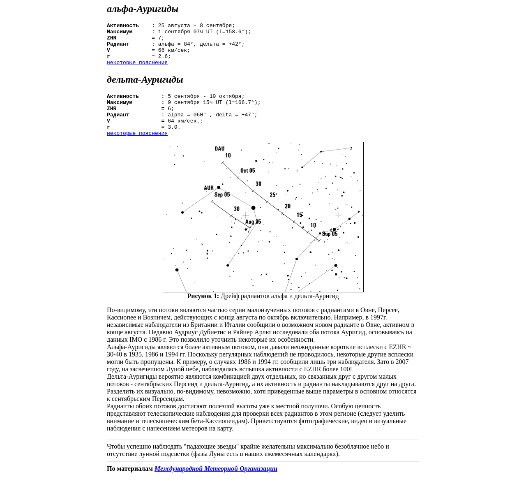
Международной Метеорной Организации (216, 485)
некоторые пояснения (137, 70)
